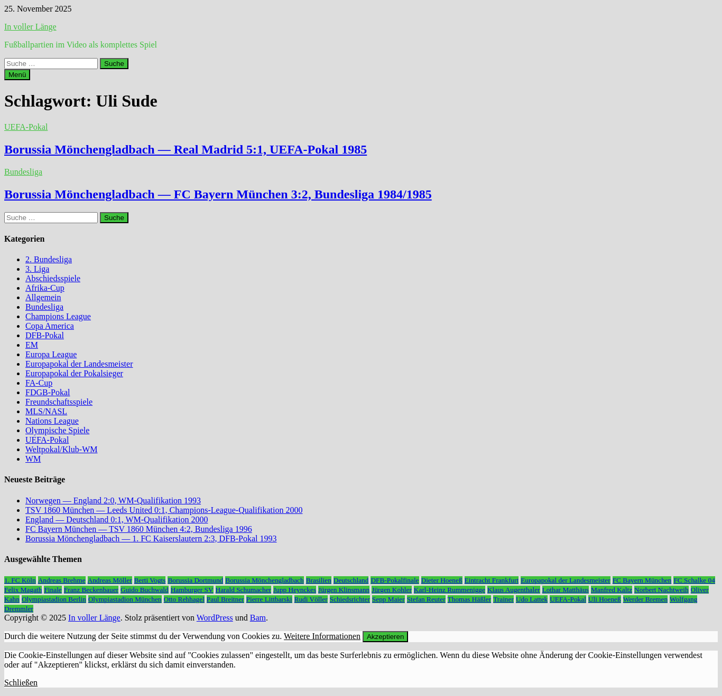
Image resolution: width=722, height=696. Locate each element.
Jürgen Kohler (392, 590)
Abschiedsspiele (52, 278)
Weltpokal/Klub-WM (61, 449)
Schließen (21, 682)
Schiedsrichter (350, 599)
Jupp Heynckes (294, 590)
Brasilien (318, 580)
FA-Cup (38, 382)
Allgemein (43, 297)
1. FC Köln (20, 580)
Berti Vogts (150, 580)
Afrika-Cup (44, 287)
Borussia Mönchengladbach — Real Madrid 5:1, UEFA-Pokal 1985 (185, 149)
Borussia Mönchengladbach (264, 580)
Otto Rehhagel (184, 599)
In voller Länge (30, 26)
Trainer (503, 599)
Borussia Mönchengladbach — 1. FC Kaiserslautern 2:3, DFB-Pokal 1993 (151, 538)
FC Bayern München (642, 580)
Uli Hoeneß (604, 599)
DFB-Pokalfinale (395, 580)
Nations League (52, 420)
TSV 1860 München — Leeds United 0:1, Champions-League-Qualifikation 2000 (164, 510)
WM (33, 458)
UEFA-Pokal (26, 126)
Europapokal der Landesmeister (79, 363)
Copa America (49, 325)
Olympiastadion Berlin (54, 599)
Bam (258, 617)
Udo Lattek (532, 599)
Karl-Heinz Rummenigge (449, 590)
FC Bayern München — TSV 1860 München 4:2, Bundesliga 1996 (138, 529)
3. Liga (37, 268)
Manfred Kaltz (611, 590)
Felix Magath (23, 590)
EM (31, 344)
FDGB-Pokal (47, 392)
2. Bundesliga (48, 259)
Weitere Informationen (322, 636)
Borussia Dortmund (195, 580)
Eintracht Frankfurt (492, 580)
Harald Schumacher (243, 590)
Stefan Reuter (426, 599)
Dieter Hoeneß (441, 580)
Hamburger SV (192, 590)
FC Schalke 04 (694, 580)
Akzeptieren (385, 637)
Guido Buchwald (145, 590)
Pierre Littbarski (269, 599)
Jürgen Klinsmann (343, 590)
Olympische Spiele (57, 430)
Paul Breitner (225, 599)
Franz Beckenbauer (91, 590)
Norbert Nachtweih (661, 590)
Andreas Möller (110, 580)
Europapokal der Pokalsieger (74, 373)
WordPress (215, 617)
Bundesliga (23, 171)
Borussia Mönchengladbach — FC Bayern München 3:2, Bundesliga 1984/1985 (218, 194)
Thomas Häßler (470, 599)
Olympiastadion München (125, 599)
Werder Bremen (645, 599)
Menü (17, 75)
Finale (52, 590)
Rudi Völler (311, 599)
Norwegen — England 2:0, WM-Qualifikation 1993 (113, 500)
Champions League (58, 316)
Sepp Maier (388, 599)
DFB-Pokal (44, 335)
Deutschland (351, 580)
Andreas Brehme (62, 580)
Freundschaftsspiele (58, 401)
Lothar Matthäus (565, 590)
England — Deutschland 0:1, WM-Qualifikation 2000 (116, 519)
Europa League (51, 354)
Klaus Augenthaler (513, 590)
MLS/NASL (46, 411)
